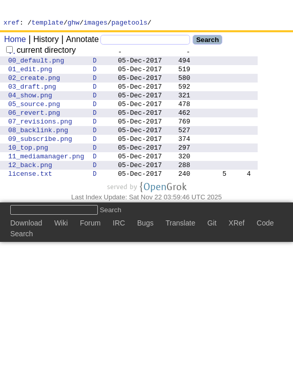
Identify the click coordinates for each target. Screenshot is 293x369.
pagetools (130, 23)
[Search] (145, 41)
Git (212, 247)
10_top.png (28, 167)
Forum (90, 247)
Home (15, 40)
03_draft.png (32, 95)
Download (26, 247)
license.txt (30, 197)
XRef (236, 247)
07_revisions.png (40, 136)
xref (11, 23)
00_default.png (36, 64)
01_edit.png (30, 74)
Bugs (145, 247)
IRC (119, 247)
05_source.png (34, 115)
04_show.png (30, 105)
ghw (73, 23)
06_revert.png (34, 126)
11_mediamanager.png (46, 177)
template (48, 23)
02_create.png (34, 85)
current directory (41, 51)
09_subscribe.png (40, 156)
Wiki (61, 247)
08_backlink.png (38, 146)
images (95, 23)
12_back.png (30, 187)
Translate (180, 247)
